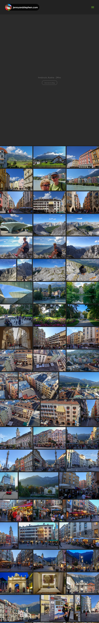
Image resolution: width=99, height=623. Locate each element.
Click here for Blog (49, 83)
